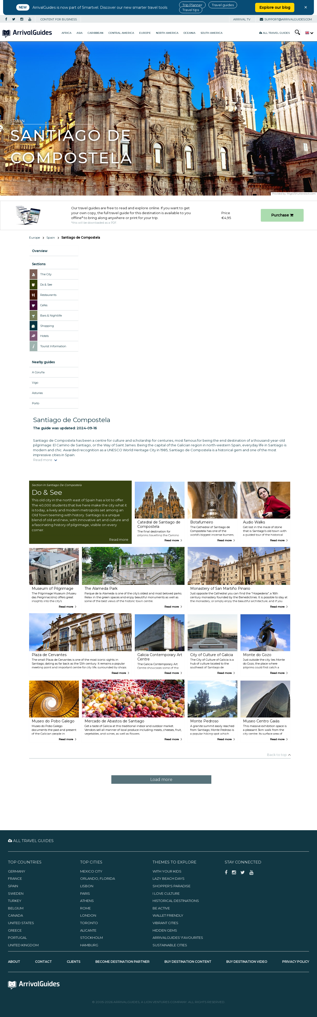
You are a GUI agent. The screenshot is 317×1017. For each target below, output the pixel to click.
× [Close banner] (305, 7)
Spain (50, 237)
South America (211, 33)
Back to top (277, 755)
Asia (79, 33)
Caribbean (95, 33)
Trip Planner (192, 5)
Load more (161, 779)
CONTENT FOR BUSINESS (58, 19)
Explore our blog (274, 7)
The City (46, 274)
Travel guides (223, 5)
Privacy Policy (295, 962)
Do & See (46, 284)
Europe (145, 33)
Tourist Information (53, 346)
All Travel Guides (274, 33)
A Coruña (38, 372)
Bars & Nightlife (51, 315)
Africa (66, 33)
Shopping (47, 326)
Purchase (282, 215)
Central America (121, 33)
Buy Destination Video (246, 962)
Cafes (43, 305)
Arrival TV (242, 19)
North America (167, 33)
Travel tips (190, 10)
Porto (35, 403)
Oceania (189, 33)
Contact (43, 962)
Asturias (37, 393)
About (14, 962)
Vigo (35, 382)
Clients (73, 962)
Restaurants (48, 295)
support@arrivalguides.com (286, 19)
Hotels (44, 336)
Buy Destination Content (187, 962)
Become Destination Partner (122, 962)
